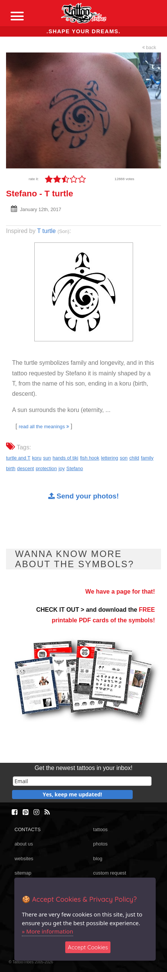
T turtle (46, 231)
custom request (109, 873)
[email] (82, 781)
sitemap (22, 873)
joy (61, 468)
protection (46, 468)
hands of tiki (65, 458)
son (124, 458)
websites (23, 858)
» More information (47, 931)
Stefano (74, 468)
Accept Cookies (88, 947)
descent (25, 468)
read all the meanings (44, 426)
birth (10, 468)
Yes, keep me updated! (72, 794)
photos (100, 844)
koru (36, 458)
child (134, 458)
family (147, 458)
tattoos (100, 829)
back (149, 47)
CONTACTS (27, 829)
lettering (109, 458)
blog (97, 858)
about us (23, 844)
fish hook (89, 458)
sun (47, 458)
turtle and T (18, 458)
